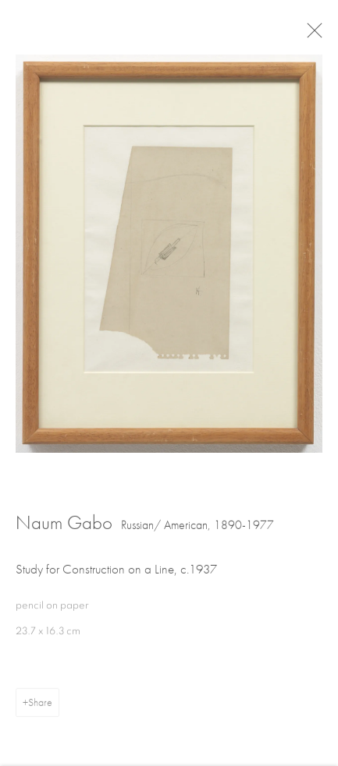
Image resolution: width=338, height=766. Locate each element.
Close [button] (317, 35)
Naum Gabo (64, 526)
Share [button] (40, 705)
